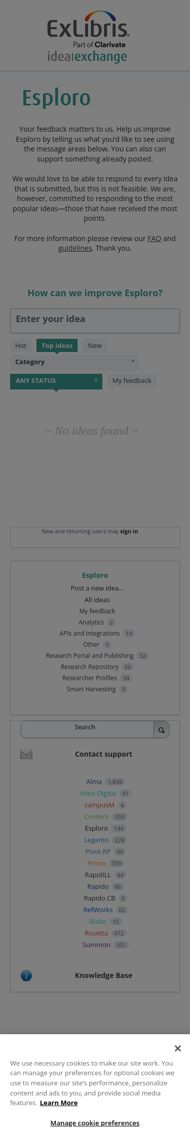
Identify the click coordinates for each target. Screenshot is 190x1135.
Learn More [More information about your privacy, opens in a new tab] (59, 1106)
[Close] (178, 1052)
